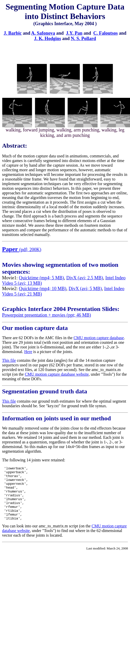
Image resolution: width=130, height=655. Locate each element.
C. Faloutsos (105, 33)
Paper (10, 249)
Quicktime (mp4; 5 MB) (41, 277)
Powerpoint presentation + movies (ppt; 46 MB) (46, 315)
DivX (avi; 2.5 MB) (84, 277)
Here (28, 351)
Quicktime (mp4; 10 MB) (42, 288)
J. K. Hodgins (47, 38)
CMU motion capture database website (57, 374)
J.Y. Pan (74, 33)
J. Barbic (13, 33)
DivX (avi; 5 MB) (85, 288)
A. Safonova (43, 33)
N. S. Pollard (83, 38)
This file (9, 360)
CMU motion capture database (98, 338)
